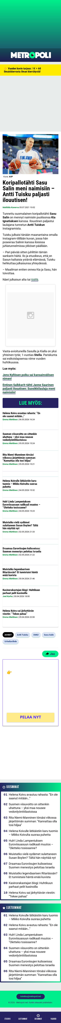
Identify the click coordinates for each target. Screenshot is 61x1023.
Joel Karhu (8, 596)
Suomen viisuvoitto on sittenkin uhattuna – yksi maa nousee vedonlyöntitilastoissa (20, 436)
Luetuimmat (13, 908)
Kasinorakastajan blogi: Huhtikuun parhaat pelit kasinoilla (21, 591)
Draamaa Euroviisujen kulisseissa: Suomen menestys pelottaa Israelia (22, 550)
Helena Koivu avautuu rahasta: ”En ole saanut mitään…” (21, 414)
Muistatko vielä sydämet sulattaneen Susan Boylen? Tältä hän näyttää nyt (20, 525)
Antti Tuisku (22, 635)
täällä (34, 279)
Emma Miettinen (10, 419)
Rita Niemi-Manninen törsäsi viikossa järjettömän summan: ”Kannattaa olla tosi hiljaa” (19, 457)
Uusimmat (12, 787)
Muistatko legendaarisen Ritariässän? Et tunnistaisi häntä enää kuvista (20, 572)
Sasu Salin (49, 635)
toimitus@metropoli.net (30, 996)
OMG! (36, 635)
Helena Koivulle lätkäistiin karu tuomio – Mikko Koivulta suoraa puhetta (20, 483)
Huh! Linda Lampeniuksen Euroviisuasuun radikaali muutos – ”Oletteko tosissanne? (21, 504)
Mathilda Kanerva (11, 207)
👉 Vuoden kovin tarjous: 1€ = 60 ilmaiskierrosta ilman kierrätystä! (22, 70)
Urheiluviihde (11, 641)
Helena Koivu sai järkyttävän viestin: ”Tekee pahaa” (18, 612)
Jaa (50, 653)
